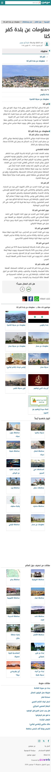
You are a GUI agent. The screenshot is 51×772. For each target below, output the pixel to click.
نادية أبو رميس (24, 42)
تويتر (24, 298)
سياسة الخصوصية (29, 750)
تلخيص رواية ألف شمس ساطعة (38, 728)
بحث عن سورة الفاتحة (42, 688)
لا (22, 289)
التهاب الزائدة (45, 719)
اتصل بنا (47, 746)
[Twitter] (43, 741)
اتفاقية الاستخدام (44, 750)
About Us (47, 755)
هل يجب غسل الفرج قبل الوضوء (38, 710)
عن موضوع (31, 746)
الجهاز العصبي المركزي (41, 706)
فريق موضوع (31, 755)
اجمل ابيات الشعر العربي (41, 701)
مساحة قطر (45, 697)
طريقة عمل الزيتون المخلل (40, 692)
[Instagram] (39, 741)
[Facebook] (48, 741)
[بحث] (39, 2)
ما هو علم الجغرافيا (43, 715)
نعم (28, 289)
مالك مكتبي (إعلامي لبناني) (40, 724)
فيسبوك (30, 298)
